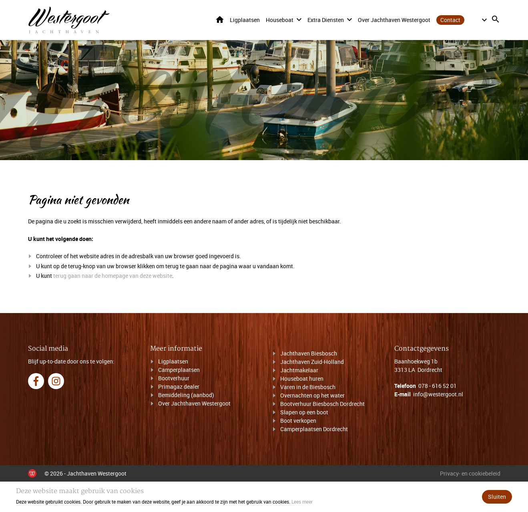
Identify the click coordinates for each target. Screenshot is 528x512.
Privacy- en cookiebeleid (470, 473)
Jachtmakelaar (299, 370)
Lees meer (302, 501)
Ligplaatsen (245, 20)
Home (220, 19)
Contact (450, 20)
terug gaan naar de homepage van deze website (112, 276)
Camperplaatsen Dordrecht (314, 429)
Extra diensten (325, 20)
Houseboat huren (301, 378)
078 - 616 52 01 (437, 386)
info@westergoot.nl (438, 394)
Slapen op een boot (304, 412)
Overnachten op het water (312, 395)
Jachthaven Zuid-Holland (312, 361)
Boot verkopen (298, 420)
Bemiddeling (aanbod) (186, 395)
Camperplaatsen (179, 369)
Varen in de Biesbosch (307, 387)
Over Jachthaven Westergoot (394, 20)
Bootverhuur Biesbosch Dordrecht (322, 404)
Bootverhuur (173, 378)
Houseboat (279, 20)
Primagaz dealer (178, 386)
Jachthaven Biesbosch (308, 353)
